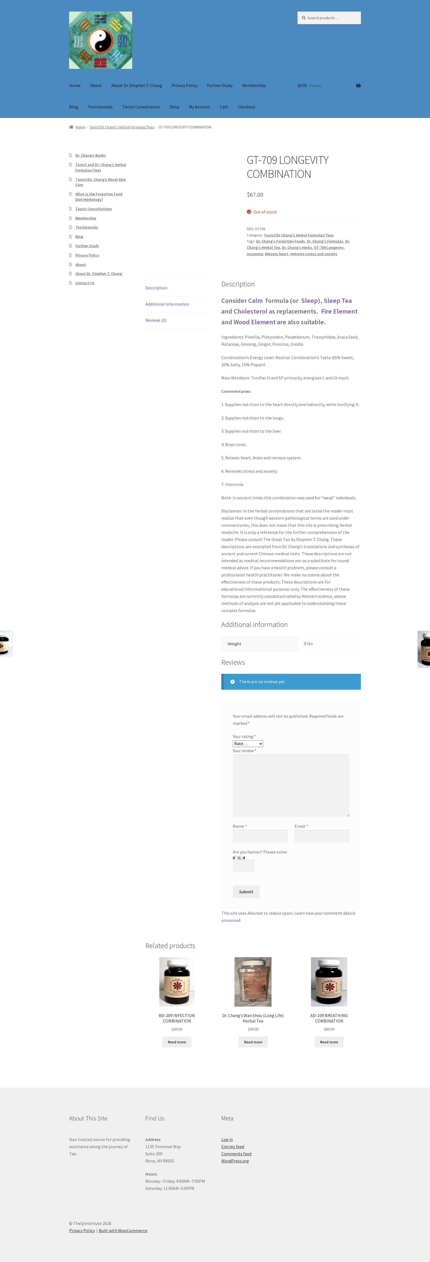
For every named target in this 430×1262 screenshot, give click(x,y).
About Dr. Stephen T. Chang (136, 85)
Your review (244, 750)
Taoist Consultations (93, 208)
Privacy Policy (184, 85)
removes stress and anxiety (313, 253)
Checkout (247, 106)
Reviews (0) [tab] (155, 320)
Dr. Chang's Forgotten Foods (280, 241)
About (96, 85)
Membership (254, 85)
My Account (199, 106)
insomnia (255, 253)
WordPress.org (235, 1161)
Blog (73, 106)
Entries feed (232, 1146)
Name (240, 826)
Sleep (309, 300)
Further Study (220, 85)
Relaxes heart (276, 253)
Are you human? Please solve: (260, 859)
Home (75, 85)
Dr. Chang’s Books (90, 155)
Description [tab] (156, 288)
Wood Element (255, 322)
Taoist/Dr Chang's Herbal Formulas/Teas (121, 127)
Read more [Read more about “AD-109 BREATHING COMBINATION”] (329, 1042)
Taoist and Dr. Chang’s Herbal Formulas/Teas (100, 167)
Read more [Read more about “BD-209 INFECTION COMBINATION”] (177, 1042)
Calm (256, 300)
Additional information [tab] (167, 304)
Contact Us (85, 282)
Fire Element (339, 311)
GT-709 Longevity (329, 247)
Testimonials (100, 106)
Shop (174, 106)
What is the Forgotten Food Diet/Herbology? (98, 196)
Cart (224, 106)
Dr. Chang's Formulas (325, 241)
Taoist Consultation (141, 106)
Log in (227, 1139)
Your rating (244, 736)
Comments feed (236, 1153)
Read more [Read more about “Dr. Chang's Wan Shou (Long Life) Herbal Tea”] (253, 1042)
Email (301, 826)
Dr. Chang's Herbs (297, 247)
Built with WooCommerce (123, 1230)
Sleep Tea (338, 300)
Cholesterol (250, 311)
